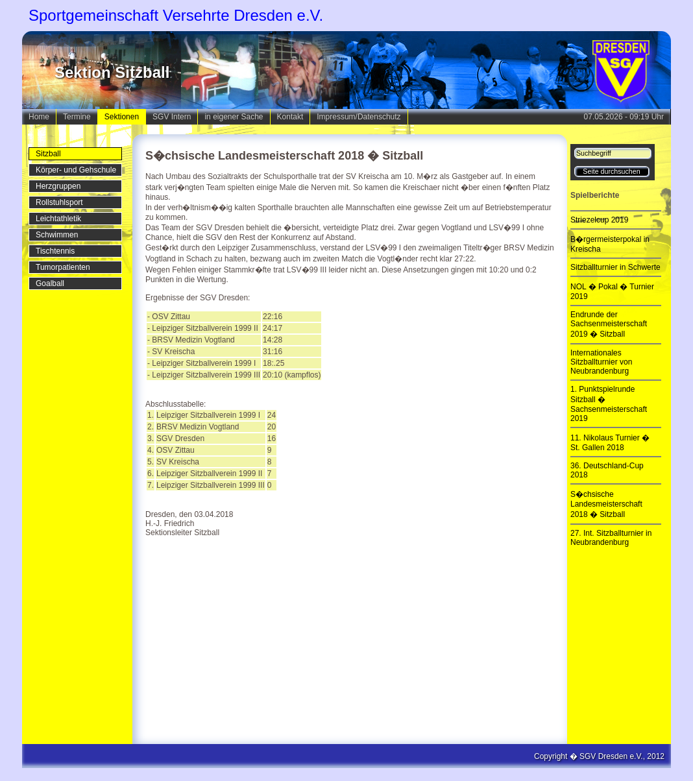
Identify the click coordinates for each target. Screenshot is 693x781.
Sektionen (121, 116)
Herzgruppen (58, 186)
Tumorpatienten (63, 267)
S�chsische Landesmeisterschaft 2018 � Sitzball (606, 504)
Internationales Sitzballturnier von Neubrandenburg (601, 362)
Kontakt (290, 116)
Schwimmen (57, 234)
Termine (77, 116)
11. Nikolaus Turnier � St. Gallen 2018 (610, 442)
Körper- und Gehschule (76, 169)
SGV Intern (171, 116)
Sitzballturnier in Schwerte (615, 267)
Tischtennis (55, 251)
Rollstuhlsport (59, 202)
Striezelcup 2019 (599, 219)
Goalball (50, 283)
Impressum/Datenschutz (358, 116)
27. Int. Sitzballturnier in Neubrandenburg (610, 538)
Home (39, 116)
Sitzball (48, 153)
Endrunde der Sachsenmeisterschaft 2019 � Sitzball (608, 324)
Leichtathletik (58, 218)
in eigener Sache (233, 116)
